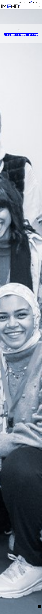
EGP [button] (20, 2)
